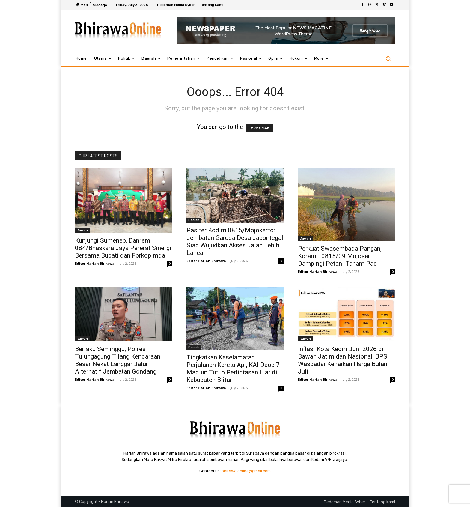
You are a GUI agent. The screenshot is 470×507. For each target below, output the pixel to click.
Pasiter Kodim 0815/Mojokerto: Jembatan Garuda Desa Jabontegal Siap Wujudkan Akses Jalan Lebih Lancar (234, 241)
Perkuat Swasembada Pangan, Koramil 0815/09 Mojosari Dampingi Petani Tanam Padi (340, 256)
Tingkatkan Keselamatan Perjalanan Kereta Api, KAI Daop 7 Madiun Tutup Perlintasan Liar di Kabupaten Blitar (233, 368)
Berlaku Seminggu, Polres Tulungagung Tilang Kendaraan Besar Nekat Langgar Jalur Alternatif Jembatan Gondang (117, 360)
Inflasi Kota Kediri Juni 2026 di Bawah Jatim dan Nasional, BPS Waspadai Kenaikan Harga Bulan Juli (342, 360)
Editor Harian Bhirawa (95, 263)
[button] (388, 59)
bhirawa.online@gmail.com (246, 471)
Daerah (82, 230)
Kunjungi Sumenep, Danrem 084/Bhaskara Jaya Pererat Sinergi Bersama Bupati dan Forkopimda (123, 248)
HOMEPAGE (260, 128)
